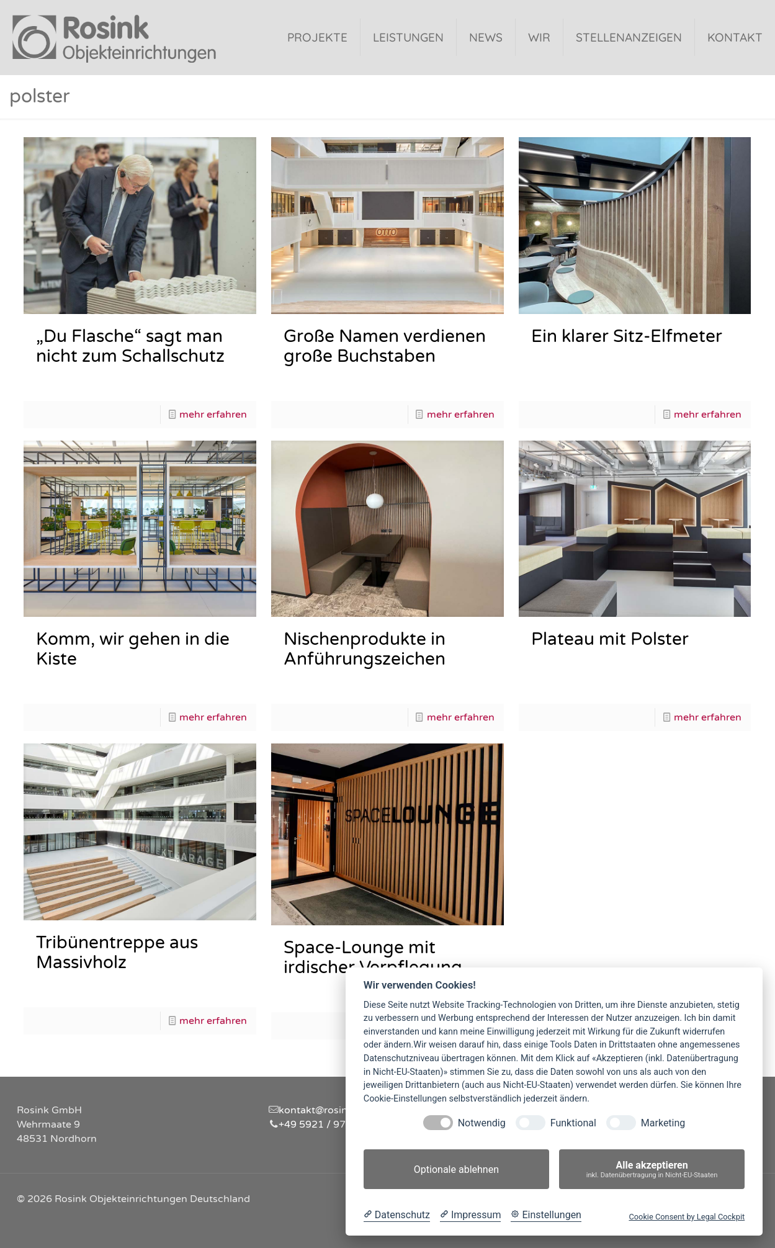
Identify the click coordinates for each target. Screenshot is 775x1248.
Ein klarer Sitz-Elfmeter (626, 336)
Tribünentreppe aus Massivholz (117, 952)
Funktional (573, 1123)
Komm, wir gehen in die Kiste (133, 649)
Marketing (663, 1123)
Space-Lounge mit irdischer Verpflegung (373, 957)
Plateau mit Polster (610, 639)
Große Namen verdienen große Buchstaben (385, 346)
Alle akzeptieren (652, 1169)
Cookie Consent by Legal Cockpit (687, 1216)
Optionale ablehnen (456, 1169)
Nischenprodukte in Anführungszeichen (365, 649)
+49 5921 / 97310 (321, 1124)
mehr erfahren (213, 414)
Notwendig (482, 1123)
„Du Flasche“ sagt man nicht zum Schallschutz (130, 346)
